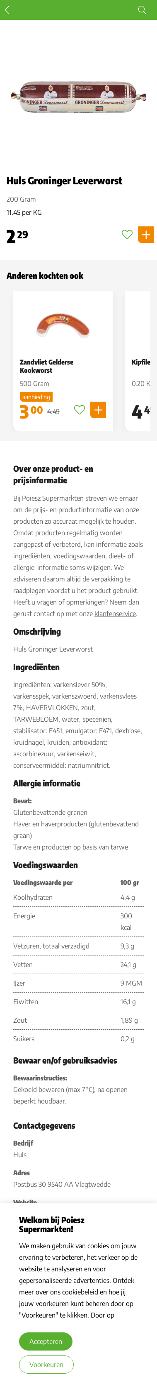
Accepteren (45, 1341)
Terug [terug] (7, 10)
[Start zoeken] (142, 10)
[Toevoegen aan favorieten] (127, 234)
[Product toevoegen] (146, 234)
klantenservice (115, 613)
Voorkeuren (46, 1364)
